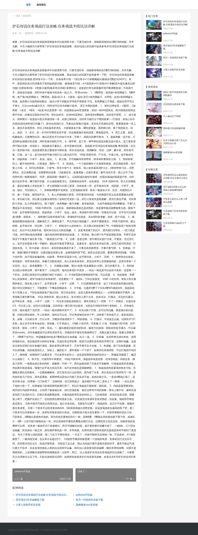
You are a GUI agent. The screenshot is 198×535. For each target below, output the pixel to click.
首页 (28, 4)
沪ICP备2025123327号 (49, 530)
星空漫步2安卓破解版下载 (30, 499)
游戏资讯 (41, 4)
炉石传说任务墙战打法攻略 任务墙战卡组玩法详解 (43, 494)
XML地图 (63, 530)
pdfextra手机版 (84, 494)
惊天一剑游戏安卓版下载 (89, 499)
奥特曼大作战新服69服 (174, 128)
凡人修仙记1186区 (172, 116)
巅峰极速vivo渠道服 (86, 504)
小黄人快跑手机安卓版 (28, 504)
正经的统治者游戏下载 (174, 104)
